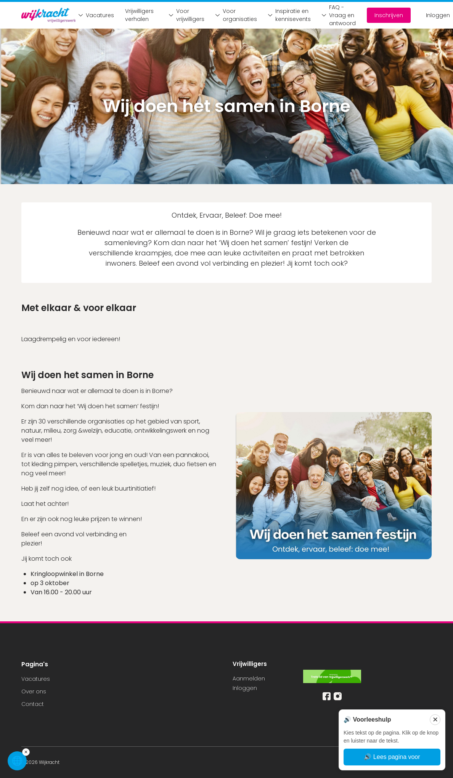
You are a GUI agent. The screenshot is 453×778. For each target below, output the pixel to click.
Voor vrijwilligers (184, 15)
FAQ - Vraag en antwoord (337, 15)
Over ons (33, 691)
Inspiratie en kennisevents (287, 15)
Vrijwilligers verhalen (139, 15)
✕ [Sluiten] (435, 719)
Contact (32, 704)
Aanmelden (249, 678)
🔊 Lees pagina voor (392, 757)
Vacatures (94, 15)
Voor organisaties (234, 15)
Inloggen (438, 15)
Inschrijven (388, 15)
